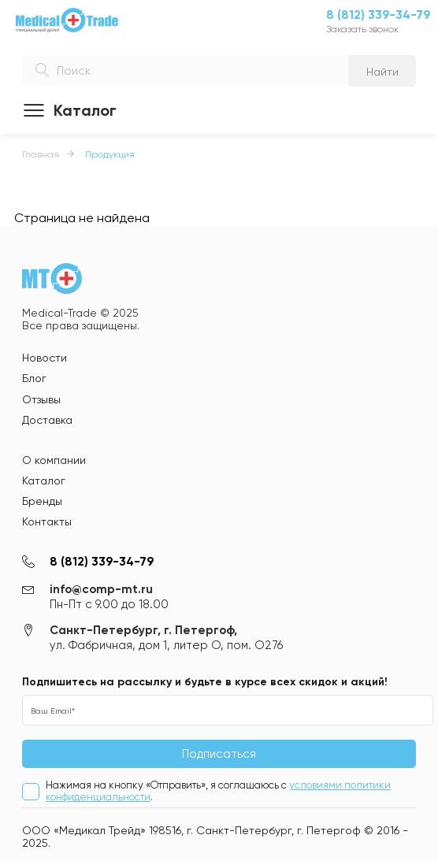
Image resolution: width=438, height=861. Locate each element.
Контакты (47, 521)
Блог (34, 378)
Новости (44, 357)
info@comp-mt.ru (109, 597)
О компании (54, 460)
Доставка (47, 420)
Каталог (43, 480)
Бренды (42, 501)
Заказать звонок (362, 29)
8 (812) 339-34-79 (378, 15)
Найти (382, 71)
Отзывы (41, 399)
